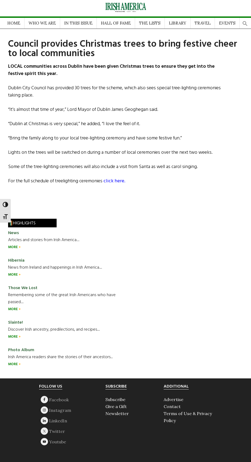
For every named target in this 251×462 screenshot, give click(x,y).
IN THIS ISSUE (78, 23)
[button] (245, 22)
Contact (172, 406)
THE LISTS (149, 23)
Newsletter (117, 413)
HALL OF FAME (116, 23)
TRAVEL (203, 23)
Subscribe (115, 399)
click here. (114, 181)
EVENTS (227, 23)
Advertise (173, 399)
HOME (13, 23)
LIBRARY (177, 23)
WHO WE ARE (42, 23)
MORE (13, 247)
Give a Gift (116, 406)
